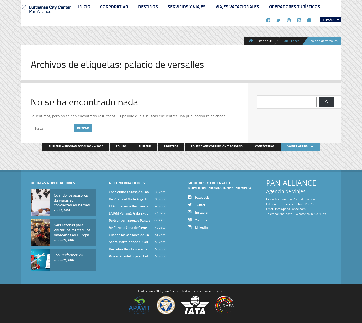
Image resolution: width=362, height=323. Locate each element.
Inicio (84, 6)
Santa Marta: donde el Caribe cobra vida (130, 241)
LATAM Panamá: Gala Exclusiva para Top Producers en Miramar (130, 213)
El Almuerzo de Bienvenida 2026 (130, 206)
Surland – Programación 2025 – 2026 (76, 146)
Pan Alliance (291, 41)
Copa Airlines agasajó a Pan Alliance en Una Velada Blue (130, 191)
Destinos (148, 6)
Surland (145, 146)
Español (329, 20)
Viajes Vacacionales (237, 6)
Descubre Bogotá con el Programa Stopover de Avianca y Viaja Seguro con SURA (130, 249)
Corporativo (114, 6)
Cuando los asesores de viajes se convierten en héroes (130, 234)
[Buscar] (326, 102)
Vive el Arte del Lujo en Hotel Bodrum (130, 256)
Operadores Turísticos (294, 6)
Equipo (121, 146)
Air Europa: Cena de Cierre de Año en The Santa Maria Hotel (130, 227)
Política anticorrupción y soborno (217, 146)
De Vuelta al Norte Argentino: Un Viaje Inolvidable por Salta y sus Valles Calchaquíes (130, 199)
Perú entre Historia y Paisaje (129, 220)
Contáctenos (265, 146)
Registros (171, 146)
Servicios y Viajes (187, 6)
